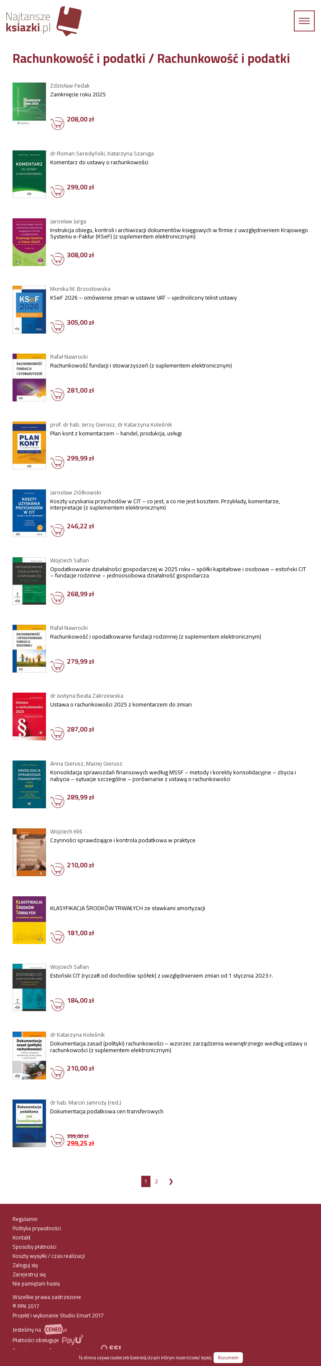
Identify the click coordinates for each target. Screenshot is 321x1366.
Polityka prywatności (37, 1228)
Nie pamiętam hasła (36, 1283)
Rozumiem (228, 1357)
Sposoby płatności (34, 1246)
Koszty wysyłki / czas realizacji (49, 1255)
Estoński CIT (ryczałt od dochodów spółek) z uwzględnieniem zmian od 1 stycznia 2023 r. (161, 977)
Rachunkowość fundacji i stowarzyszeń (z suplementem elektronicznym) (141, 366)
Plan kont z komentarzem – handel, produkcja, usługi (116, 434)
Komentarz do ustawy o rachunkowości (99, 163)
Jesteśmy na (40, 1329)
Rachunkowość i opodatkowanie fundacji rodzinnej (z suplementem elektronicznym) (155, 638)
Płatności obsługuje (48, 1340)
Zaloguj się (25, 1265)
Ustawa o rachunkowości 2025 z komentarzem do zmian (121, 705)
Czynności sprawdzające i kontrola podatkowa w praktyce (123, 841)
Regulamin (25, 1219)
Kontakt (22, 1237)
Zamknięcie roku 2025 (78, 95)
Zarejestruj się (29, 1274)
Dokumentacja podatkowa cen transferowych (106, 1112)
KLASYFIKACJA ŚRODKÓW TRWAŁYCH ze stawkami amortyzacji (127, 909)
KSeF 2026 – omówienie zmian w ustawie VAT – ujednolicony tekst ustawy (143, 299)
